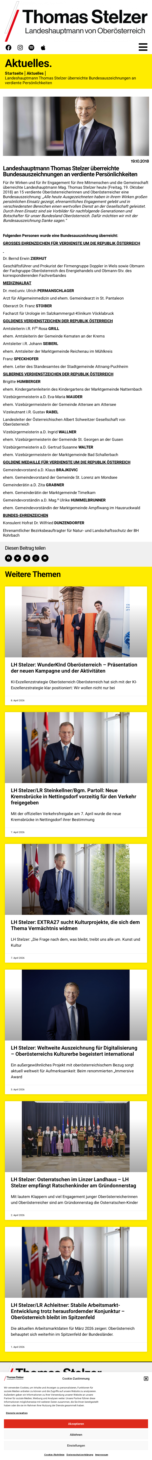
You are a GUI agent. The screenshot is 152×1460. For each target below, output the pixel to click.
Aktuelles (35, 73)
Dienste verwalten (17, 1413)
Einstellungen (76, 1445)
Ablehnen (76, 1435)
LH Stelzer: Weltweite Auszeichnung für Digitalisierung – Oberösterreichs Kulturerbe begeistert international (74, 1051)
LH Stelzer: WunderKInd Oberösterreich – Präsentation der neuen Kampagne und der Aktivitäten (74, 668)
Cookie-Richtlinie (54, 1454)
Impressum (101, 1454)
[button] (146, 1379)
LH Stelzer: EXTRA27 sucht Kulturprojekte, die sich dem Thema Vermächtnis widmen (75, 925)
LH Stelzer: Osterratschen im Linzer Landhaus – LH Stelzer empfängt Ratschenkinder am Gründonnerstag (73, 1182)
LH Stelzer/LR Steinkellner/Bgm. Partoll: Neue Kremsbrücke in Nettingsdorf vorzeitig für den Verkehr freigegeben (73, 797)
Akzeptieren (76, 1424)
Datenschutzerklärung (79, 1454)
